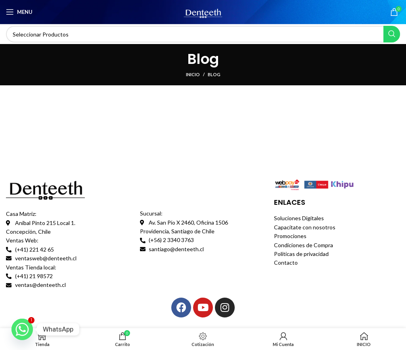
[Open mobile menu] (19, 12)
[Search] (203, 34)
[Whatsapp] (22, 329)
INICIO (193, 74)
